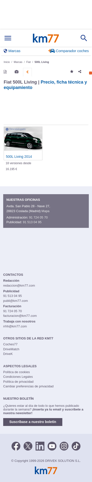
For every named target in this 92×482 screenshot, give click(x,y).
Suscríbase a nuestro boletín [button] (32, 422)
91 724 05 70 (38, 217)
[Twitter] (28, 445)
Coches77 (10, 344)
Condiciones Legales (18, 377)
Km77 (46, 38)
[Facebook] (16, 445)
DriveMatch (11, 349)
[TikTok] (76, 445)
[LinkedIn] (40, 445)
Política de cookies (16, 372)
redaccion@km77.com (19, 285)
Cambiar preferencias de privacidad (28, 386)
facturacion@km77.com (20, 316)
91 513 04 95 (32, 222)
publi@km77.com (15, 301)
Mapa (45, 211)
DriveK (8, 354)
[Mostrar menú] (8, 38)
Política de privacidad (18, 381)
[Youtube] (52, 445)
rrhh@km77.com (15, 326)
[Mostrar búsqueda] (83, 38)
